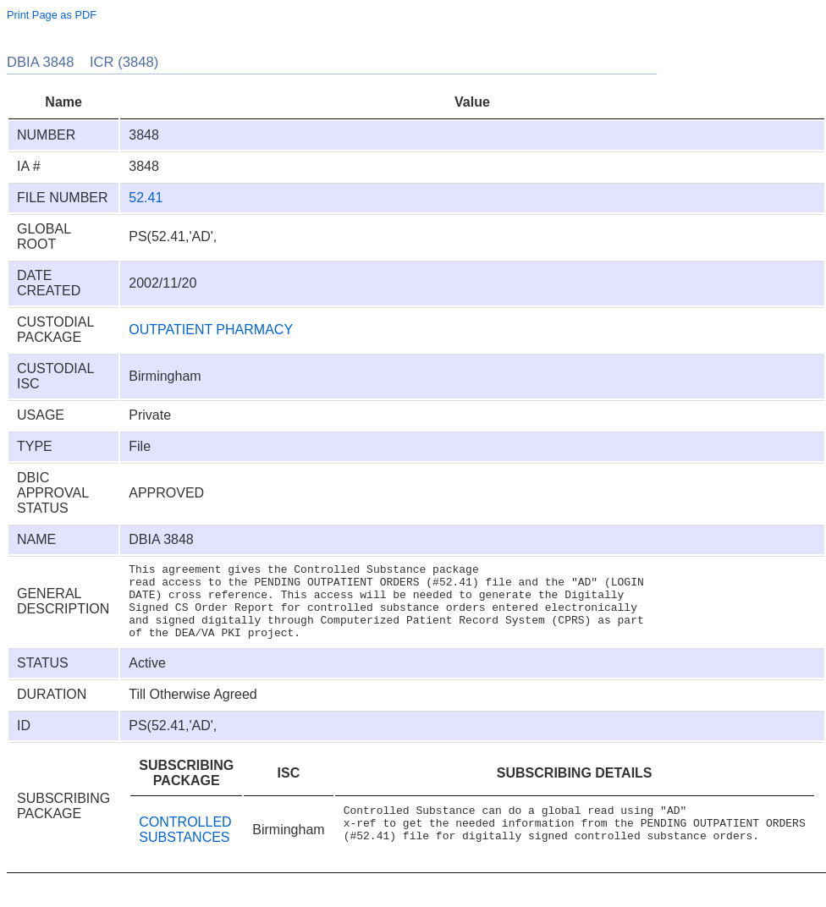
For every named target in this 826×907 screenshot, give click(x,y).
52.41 (145, 197)
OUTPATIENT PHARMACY (211, 329)
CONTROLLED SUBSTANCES (185, 850)
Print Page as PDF (51, 14)
